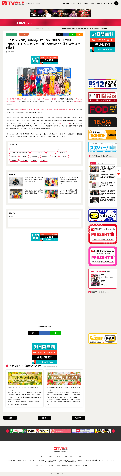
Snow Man (77, 102)
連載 (99, 3)
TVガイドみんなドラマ (77, 460)
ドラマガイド (76, 3)
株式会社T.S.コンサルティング (54, 461)
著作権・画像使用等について (64, 465)
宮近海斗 (55, 99)
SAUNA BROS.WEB (63, 460)
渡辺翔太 (36, 110)
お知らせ (37, 465)
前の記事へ (10, 418)
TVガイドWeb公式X (70, 461)
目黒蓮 (56, 110)
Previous (7, 431)
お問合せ (77, 465)
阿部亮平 (50, 110)
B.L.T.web (31, 460)
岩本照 (17, 110)
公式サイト (12, 217)
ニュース (86, 3)
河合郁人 (24, 99)
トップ (43, 456)
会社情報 (85, 465)
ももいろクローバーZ (63, 123)
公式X (11, 221)
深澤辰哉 (23, 110)
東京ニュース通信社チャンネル (94, 460)
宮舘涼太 (62, 110)
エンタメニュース (12, 34)
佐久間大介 (69, 110)
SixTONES (32, 99)
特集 (93, 3)
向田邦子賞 (66, 3)
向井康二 (43, 110)
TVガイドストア (110, 460)
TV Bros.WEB (40, 460)
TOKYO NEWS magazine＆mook (17, 460)
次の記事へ (78, 418)
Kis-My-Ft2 (10, 99)
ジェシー (39, 99)
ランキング (107, 3)
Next (113, 431)
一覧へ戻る (44, 418)
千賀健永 (18, 99)
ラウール (29, 110)
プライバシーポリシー (48, 465)
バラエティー (24, 34)
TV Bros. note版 (51, 460)
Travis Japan (47, 99)
